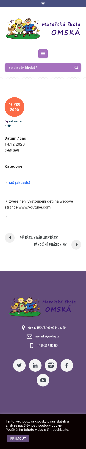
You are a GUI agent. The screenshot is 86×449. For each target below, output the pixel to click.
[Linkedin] (35, 365)
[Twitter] (19, 365)
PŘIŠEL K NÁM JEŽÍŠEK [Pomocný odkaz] (38, 237)
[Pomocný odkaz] (43, 53)
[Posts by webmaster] (15, 121)
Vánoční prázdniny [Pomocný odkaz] (50, 244)
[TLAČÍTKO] (76, 67)
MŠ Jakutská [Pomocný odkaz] (19, 182)
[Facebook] (67, 365)
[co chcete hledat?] (43, 67)
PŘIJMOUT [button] (18, 438)
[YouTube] (43, 380)
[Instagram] (51, 365)
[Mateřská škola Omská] (43, 28)
